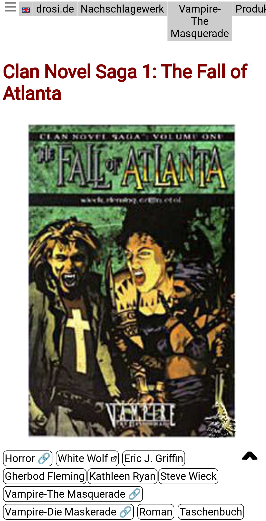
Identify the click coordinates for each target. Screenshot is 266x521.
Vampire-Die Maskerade (62, 512)
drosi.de (55, 9)
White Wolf (83, 458)
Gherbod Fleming (45, 476)
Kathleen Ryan (122, 476)
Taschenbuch (211, 512)
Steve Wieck (188, 476)
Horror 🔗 (28, 458)
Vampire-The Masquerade (199, 21)
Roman (155, 512)
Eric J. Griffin (153, 458)
